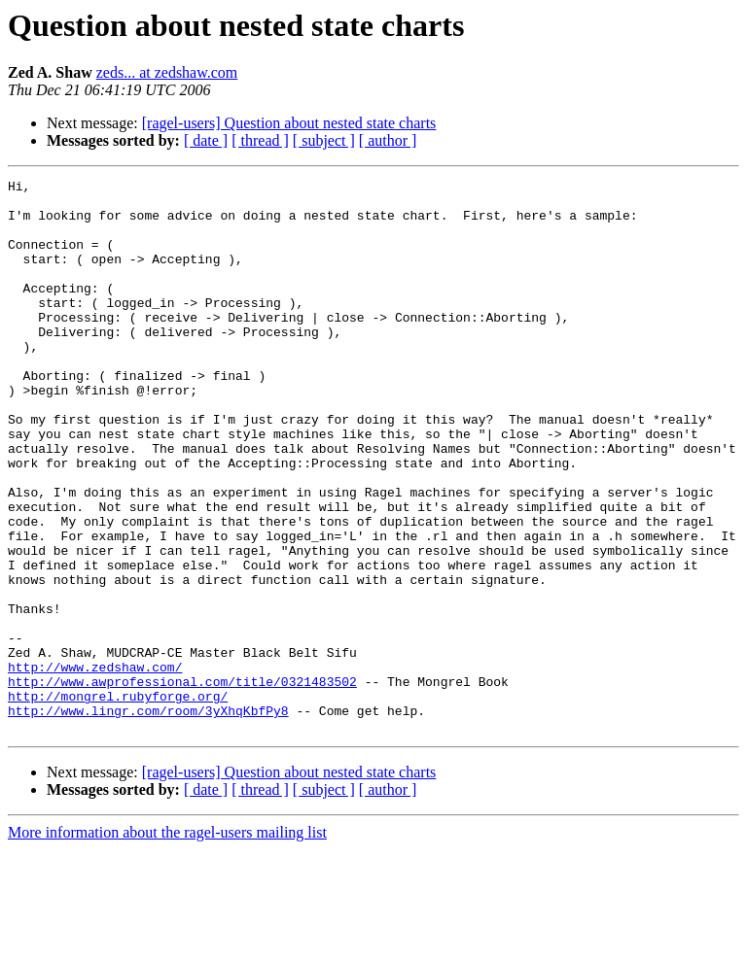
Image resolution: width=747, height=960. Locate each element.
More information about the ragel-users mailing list (167, 943)
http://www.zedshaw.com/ (95, 765)
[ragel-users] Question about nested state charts (289, 123)
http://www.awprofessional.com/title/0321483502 (182, 783)
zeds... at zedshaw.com (167, 72)
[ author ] (388, 140)
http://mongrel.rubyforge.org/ (118, 800)
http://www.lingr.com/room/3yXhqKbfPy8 (148, 818)
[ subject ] (324, 140)
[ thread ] (260, 140)
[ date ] (206, 140)
